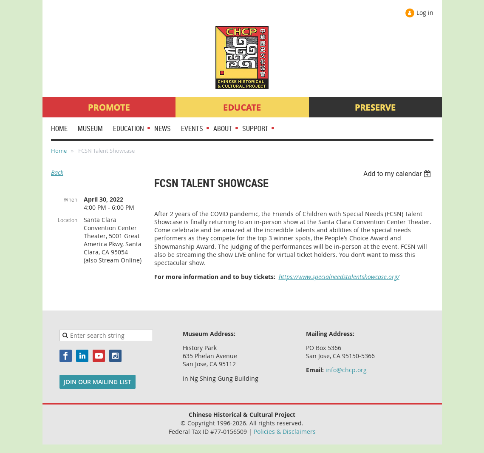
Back (57, 172)
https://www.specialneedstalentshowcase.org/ (339, 277)
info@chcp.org (346, 370)
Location (67, 220)
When (70, 199)
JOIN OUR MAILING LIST (97, 382)
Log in (424, 13)
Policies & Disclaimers (285, 431)
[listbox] (398, 173)
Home (59, 150)
